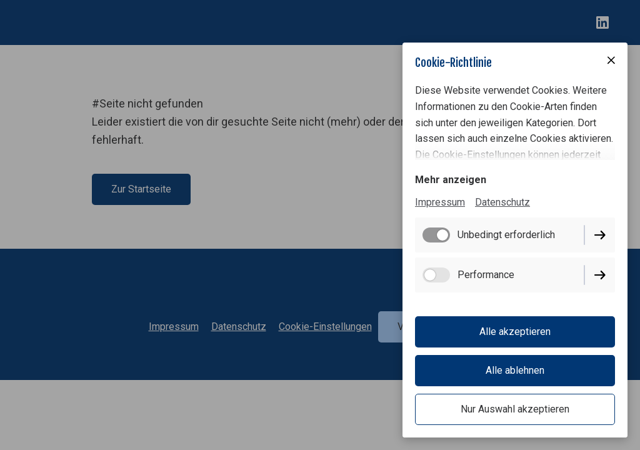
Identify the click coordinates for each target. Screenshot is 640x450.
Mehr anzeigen (450, 180)
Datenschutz (502, 202)
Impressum (440, 202)
